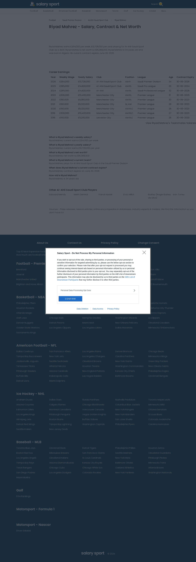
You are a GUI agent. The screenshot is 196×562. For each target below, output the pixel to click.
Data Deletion (82, 309)
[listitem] (98, 290)
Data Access (98, 309)
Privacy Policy (113, 309)
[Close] (145, 253)
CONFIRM (71, 299)
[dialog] (98, 281)
